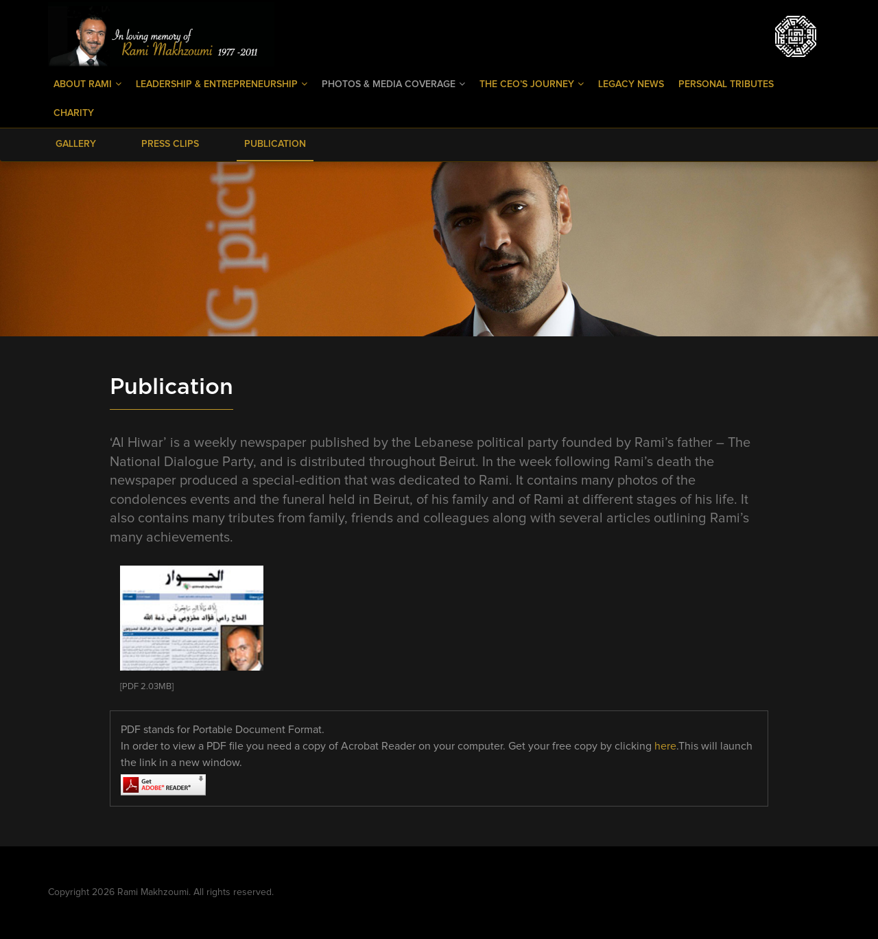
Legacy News (631, 84)
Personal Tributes (726, 84)
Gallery (76, 144)
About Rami (87, 84)
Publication (275, 144)
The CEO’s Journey (531, 84)
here (665, 746)
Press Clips (170, 144)
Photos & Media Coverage (393, 84)
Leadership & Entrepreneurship (221, 84)
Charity (74, 113)
